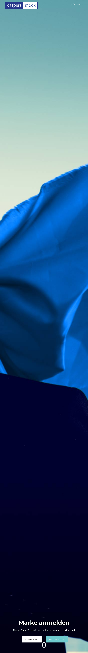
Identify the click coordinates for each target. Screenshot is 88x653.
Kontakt (79, 4)
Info (73, 4)
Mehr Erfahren (32, 639)
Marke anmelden (56, 639)
